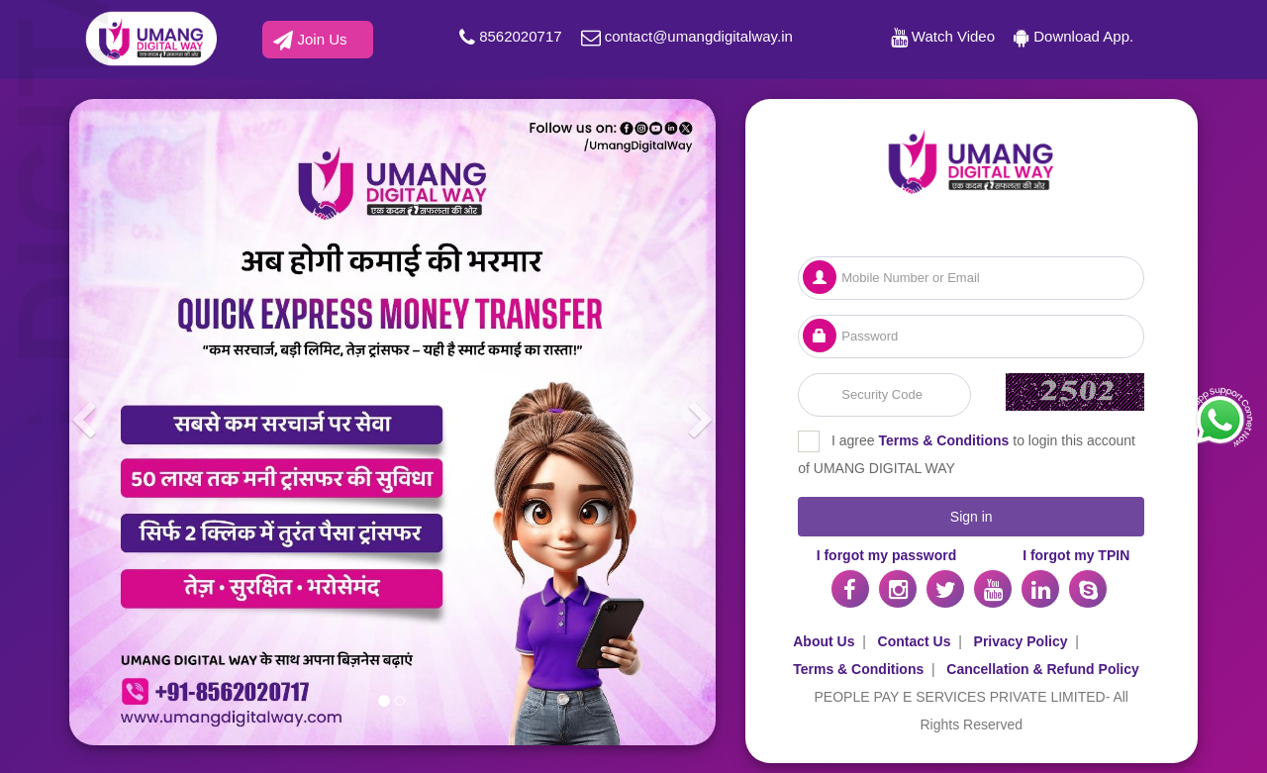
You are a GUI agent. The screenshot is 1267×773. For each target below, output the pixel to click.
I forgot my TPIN (1076, 555)
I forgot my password (887, 555)
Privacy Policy (1021, 641)
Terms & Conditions (943, 440)
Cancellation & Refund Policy (1042, 669)
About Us (823, 641)
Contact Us (914, 641)
